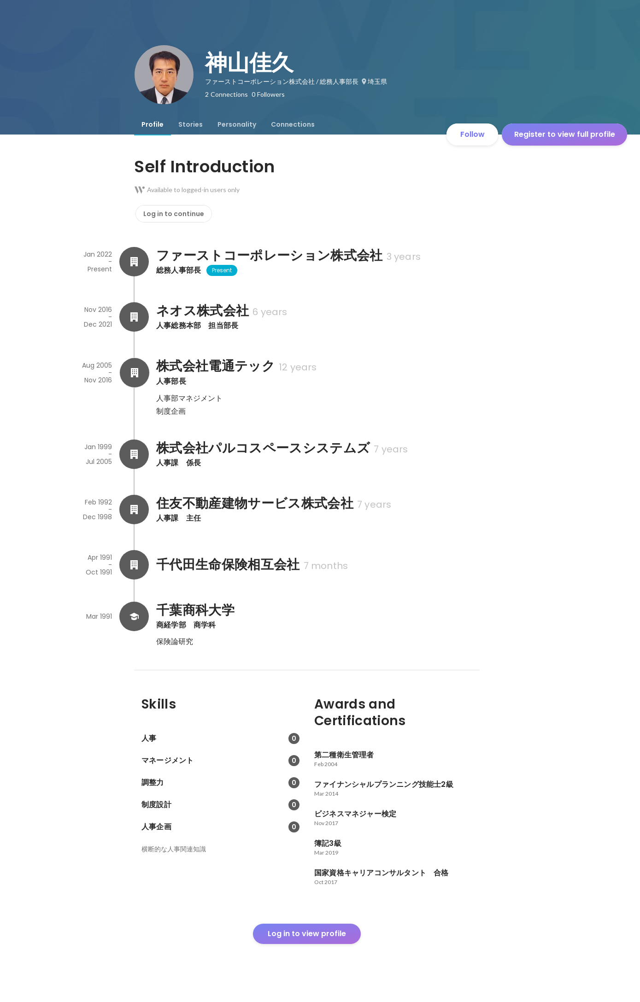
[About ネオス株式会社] (134, 317)
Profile (152, 124)
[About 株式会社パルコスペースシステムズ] (134, 454)
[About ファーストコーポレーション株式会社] (134, 261)
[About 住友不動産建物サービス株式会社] (134, 509)
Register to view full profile (564, 134)
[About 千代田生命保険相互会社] (134, 565)
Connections (293, 124)
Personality (236, 124)
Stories (190, 124)
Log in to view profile (307, 933)
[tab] (152, 124)
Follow (472, 134)
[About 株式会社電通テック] (134, 372)
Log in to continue (173, 213)
